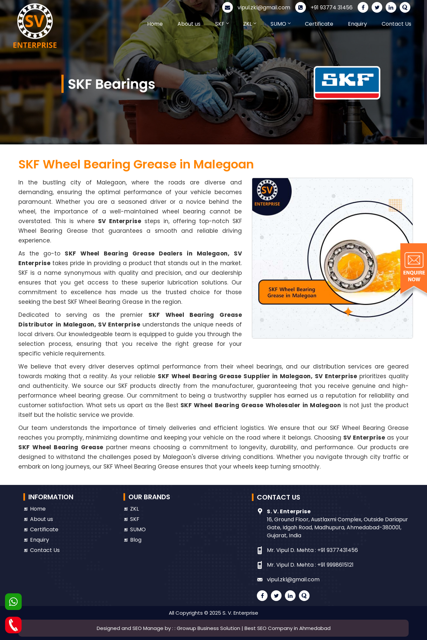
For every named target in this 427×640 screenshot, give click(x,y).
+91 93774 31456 (324, 7)
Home (155, 24)
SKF (222, 24)
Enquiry (357, 24)
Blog (135, 540)
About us (188, 24)
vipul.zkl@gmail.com (256, 7)
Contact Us (396, 24)
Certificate (319, 24)
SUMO (280, 24)
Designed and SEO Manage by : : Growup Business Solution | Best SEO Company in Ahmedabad (214, 628)
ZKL (249, 24)
